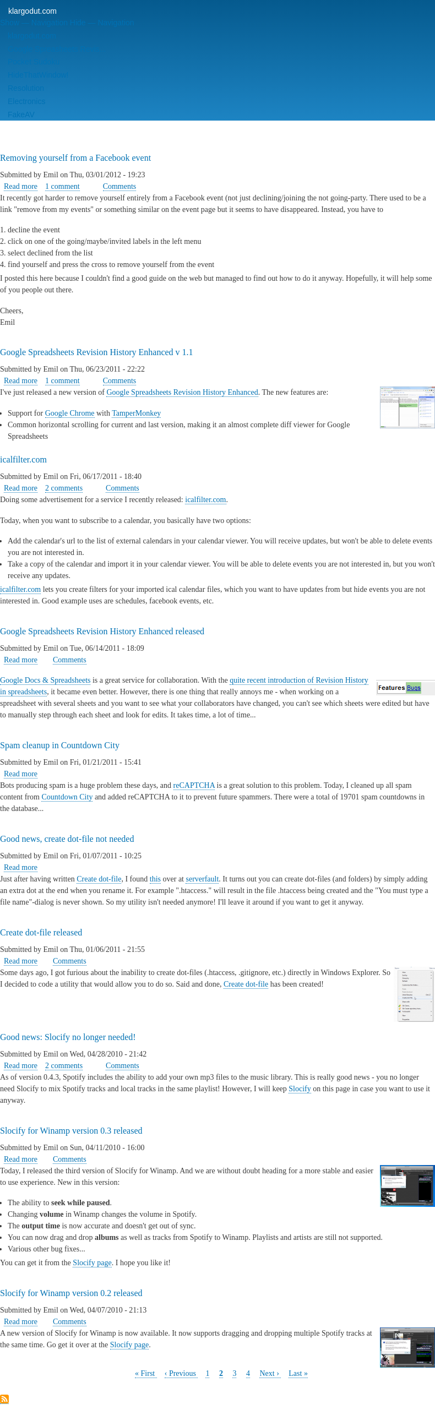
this (155, 879)
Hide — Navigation (102, 22)
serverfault (202, 879)
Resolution (26, 88)
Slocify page (92, 1263)
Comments (120, 186)
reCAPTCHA (194, 785)
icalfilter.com (205, 500)
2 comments (64, 488)
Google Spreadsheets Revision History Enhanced (182, 392)
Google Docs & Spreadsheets (45, 680)
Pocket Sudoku (33, 61)
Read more (20, 186)
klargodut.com (32, 11)
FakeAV (21, 114)
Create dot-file (99, 879)
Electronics (26, 101)
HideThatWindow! (38, 74)
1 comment (62, 186)
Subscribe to (4, 1399)
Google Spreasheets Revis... (57, 49)
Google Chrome (70, 413)
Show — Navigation (34, 22)
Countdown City (67, 797)
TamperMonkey (136, 413)
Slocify (300, 1089)
